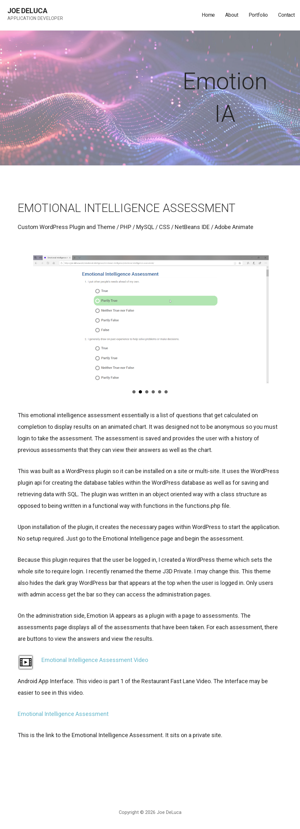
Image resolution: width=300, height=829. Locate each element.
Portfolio (258, 15)
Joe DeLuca (27, 11)
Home (208, 15)
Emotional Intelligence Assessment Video (94, 660)
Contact (286, 15)
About (231, 15)
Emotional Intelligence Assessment (63, 713)
